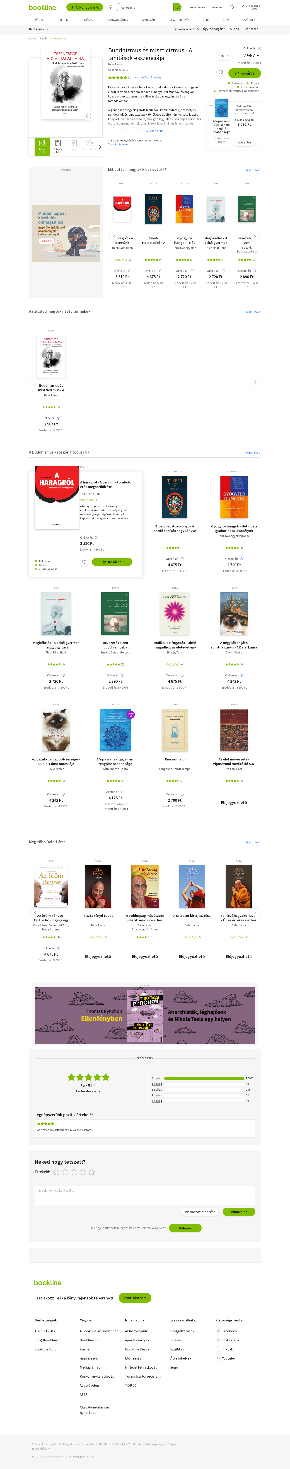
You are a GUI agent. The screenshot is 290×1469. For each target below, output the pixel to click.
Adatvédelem (90, 1385)
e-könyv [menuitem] (87, 20)
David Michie (234, 652)
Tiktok (224, 1349)
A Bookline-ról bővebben (99, 1331)
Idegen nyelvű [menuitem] (179, 20)
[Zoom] (89, 116)
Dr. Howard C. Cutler (145, 929)
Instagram (227, 1340)
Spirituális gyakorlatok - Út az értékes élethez (238, 917)
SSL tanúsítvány (41, 1448)
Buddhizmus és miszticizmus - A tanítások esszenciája (51, 387)
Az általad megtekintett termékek (59, 311)
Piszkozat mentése (200, 1211)
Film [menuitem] (226, 20)
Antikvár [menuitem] (148, 20)
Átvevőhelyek (180, 1358)
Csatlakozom (135, 1297)
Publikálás (239, 1211)
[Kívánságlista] (232, 7)
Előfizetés (251, 29)
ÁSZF (83, 1394)
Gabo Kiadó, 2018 (118, 69)
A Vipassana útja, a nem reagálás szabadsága (115, 761)
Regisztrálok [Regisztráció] (197, 7)
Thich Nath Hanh (122, 248)
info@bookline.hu (48, 1340)
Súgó (174, 1367)
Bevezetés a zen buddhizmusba (246, 240)
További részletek (118, 144)
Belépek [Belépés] (217, 7)
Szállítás (177, 1349)
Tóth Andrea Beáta (115, 769)
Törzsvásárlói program (143, 1376)
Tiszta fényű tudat (98, 915)
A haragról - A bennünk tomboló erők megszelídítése (122, 240)
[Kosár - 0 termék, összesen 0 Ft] (251, 7)
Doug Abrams (51, 929)
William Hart (234, 769)
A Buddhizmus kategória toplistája (59, 452)
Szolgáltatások (182, 1331)
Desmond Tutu (58, 925)
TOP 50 (130, 1385)
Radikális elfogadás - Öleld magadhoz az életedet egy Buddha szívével (175, 644)
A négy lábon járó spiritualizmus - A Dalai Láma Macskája (234, 644)
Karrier (85, 1349)
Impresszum (89, 1358)
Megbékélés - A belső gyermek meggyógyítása (215, 240)
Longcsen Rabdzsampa (175, 769)
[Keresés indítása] (177, 7)
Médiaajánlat (90, 1367)
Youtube (225, 1358)
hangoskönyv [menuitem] (117, 20)
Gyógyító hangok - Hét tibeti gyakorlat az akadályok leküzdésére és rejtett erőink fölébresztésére (184, 240)
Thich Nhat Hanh (215, 248)
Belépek (185, 1228)
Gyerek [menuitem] (63, 20)
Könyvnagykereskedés (97, 1376)
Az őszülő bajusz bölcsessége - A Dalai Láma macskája (56, 761)
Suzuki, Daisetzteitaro (247, 249)
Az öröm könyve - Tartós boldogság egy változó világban (51, 917)
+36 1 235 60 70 (45, 1331)
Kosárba (245, 73)
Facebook (226, 1331)
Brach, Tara (174, 652)
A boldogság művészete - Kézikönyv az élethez (145, 917)
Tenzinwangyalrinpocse (189, 248)
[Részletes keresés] (111, 7)
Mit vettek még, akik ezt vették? (137, 169)
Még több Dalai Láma (47, 841)
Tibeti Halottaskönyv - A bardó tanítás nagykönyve (153, 240)
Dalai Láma (51, 395)
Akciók (234, 29)
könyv (122, 183)
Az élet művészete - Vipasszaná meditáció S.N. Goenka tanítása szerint (234, 761)
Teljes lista (253, 170)
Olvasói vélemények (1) (147, 77)
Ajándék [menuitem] (249, 20)
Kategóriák (36, 29)
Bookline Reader (138, 1349)
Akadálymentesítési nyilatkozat (95, 1410)
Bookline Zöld (91, 1340)
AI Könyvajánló (84, 7)
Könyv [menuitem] (39, 20)
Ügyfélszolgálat (214, 29)
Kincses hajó (175, 759)
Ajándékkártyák (137, 1340)
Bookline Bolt (45, 1349)
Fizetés (176, 1340)
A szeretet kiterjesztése (191, 915)
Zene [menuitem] (206, 20)
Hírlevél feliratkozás (141, 1367)
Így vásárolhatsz (185, 29)
